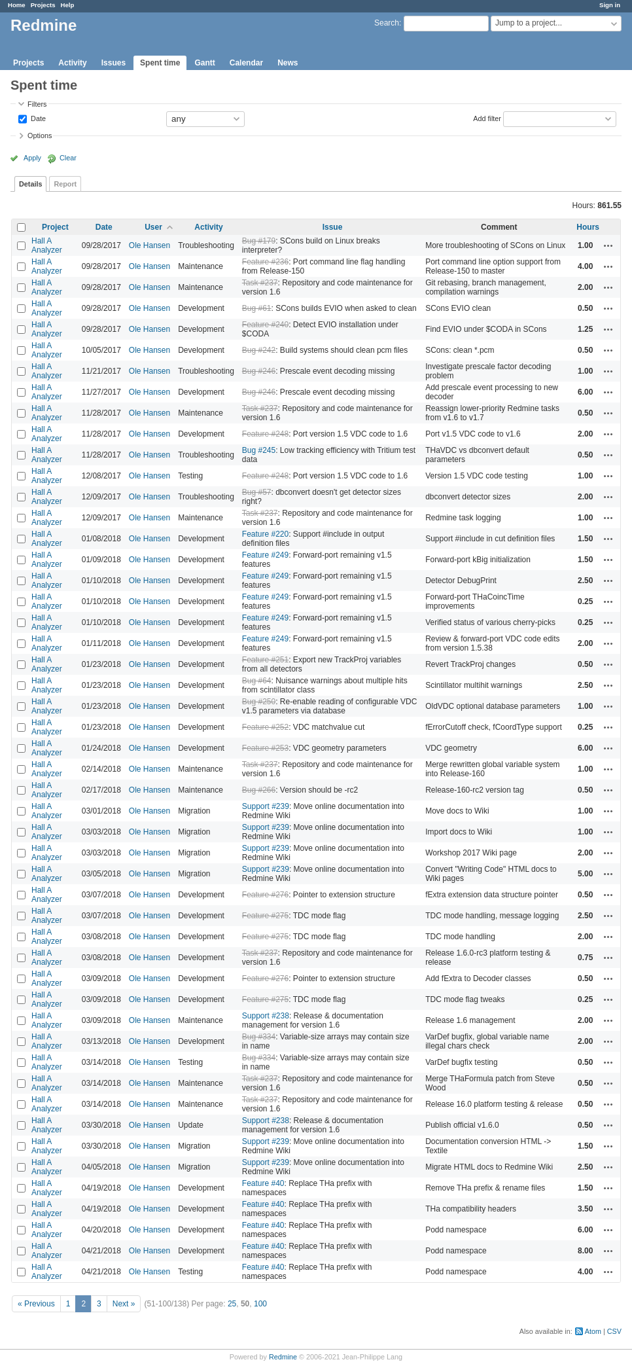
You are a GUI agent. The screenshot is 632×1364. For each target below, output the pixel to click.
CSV (614, 1331)
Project (55, 227)
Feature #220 (265, 534)
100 (260, 1303)
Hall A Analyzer (46, 245)
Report (65, 184)
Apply (32, 158)
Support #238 (265, 1015)
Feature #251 (265, 659)
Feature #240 (265, 324)
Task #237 (260, 282)
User (153, 227)
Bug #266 (258, 790)
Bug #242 (258, 350)
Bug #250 (258, 701)
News (287, 62)
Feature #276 (265, 894)
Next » (124, 1303)
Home (17, 5)
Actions (608, 245)
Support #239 (265, 806)
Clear (68, 158)
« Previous (36, 1303)
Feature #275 (265, 915)
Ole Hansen (149, 245)
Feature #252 (265, 727)
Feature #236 (265, 261)
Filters (36, 104)
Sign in (609, 5)
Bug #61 (257, 308)
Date (37, 118)
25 (232, 1303)
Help (68, 5)
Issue (333, 227)
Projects (43, 5)
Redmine (283, 1357)
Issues (113, 62)
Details (30, 184)
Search (386, 22)
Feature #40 (263, 1183)
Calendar (246, 62)
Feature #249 (265, 555)
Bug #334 (258, 1036)
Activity (72, 62)
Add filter (487, 118)
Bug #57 (257, 492)
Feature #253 (265, 748)
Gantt (204, 62)
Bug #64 (257, 680)
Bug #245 (258, 450)
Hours (587, 227)
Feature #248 (265, 434)
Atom (593, 1331)
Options (39, 135)
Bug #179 (258, 240)
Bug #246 (258, 371)
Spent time (160, 62)
